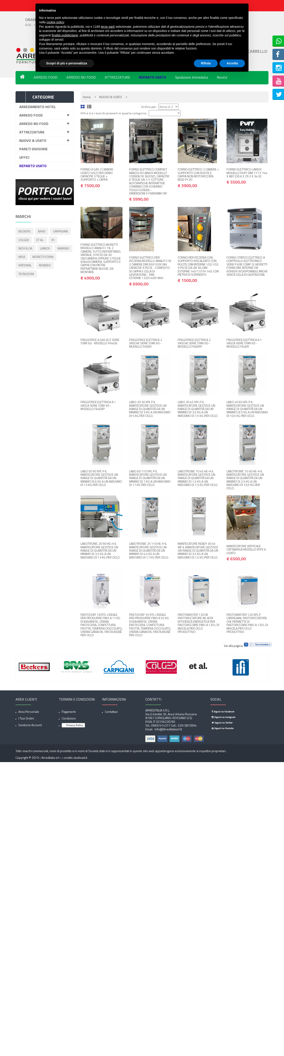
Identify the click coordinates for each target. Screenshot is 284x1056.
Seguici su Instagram (223, 717)
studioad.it (80, 757)
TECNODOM (46, 274)
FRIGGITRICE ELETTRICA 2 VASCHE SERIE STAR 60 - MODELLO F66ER (145, 343)
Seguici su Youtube (222, 728)
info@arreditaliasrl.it (168, 729)
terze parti (108, 26)
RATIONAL (54, 266)
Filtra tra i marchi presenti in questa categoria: (114, 113)
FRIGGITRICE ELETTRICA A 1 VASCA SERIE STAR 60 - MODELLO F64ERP (98, 405)
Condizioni (69, 718)
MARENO (24, 257)
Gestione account (30, 725)
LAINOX (46, 248)
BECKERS (24, 231)
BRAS (42, 231)
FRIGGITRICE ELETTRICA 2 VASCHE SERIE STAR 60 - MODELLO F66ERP (194, 343)
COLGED (23, 240)
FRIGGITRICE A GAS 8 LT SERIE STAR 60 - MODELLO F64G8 (100, 341)
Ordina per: (149, 107)
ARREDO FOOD (45, 77)
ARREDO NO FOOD (81, 77)
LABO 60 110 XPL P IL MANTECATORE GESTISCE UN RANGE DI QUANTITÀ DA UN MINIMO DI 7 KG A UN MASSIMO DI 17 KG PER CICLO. (150, 478)
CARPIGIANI (61, 231)
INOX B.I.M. (25, 248)
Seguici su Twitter (222, 722)
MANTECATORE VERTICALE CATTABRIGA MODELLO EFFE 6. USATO (246, 549)
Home (87, 97)
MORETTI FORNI (28, 266)
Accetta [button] (232, 63)
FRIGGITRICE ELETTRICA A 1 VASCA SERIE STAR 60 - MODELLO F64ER (244, 343)
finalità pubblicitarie (65, 35)
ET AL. (41, 240)
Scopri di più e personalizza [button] (66, 63)
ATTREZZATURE (117, 77)
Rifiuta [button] (206, 63)
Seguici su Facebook (223, 711)
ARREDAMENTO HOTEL (37, 106)
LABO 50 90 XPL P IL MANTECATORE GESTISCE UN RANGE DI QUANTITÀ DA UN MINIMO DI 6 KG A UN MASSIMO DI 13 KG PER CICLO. (101, 478)
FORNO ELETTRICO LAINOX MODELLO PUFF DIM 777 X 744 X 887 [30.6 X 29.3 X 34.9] (247, 172)
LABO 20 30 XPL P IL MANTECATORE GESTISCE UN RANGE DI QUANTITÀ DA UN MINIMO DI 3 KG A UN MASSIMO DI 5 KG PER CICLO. (150, 409)
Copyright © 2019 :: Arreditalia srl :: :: (40, 757)
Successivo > (262, 644)
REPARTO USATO (152, 77)
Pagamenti (69, 711)
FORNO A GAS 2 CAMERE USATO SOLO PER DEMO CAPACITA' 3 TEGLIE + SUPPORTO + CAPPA (97, 174)
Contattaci (111, 711)
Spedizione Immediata (191, 77)
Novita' (222, 77)
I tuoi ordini (26, 718)
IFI (54, 240)
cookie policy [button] (55, 22)
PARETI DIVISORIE (33, 149)
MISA (41, 257)
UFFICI (24, 157)
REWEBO (24, 274)
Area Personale (28, 711)
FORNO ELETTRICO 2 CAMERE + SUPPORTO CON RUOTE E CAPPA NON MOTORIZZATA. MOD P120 (198, 174)
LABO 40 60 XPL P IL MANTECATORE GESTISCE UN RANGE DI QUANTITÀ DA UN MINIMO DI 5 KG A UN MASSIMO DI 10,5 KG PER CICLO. (247, 409)
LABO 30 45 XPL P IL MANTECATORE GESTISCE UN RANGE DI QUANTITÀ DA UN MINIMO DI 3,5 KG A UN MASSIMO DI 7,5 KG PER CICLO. (198, 409)
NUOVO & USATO (32, 140)
